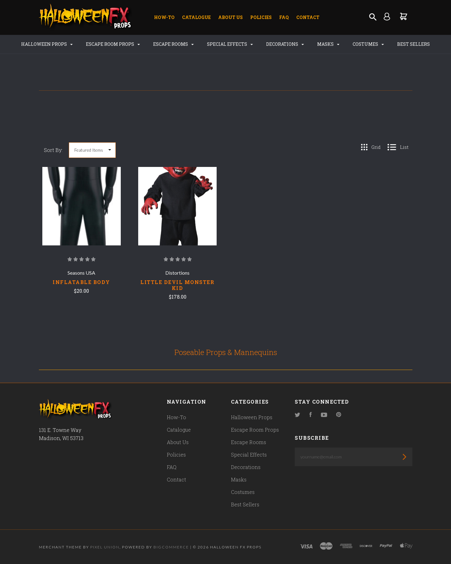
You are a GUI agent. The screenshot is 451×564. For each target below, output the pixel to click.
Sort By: (53, 150)
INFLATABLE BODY (81, 282)
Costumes (368, 44)
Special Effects (230, 44)
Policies (261, 17)
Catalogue (196, 17)
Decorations (285, 44)
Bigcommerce (171, 547)
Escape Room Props (113, 44)
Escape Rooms (173, 44)
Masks (328, 44)
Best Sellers (413, 44)
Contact (307, 17)
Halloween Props (47, 44)
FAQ (284, 17)
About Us (230, 17)
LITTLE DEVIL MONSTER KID (177, 285)
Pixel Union (105, 547)
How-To (164, 17)
